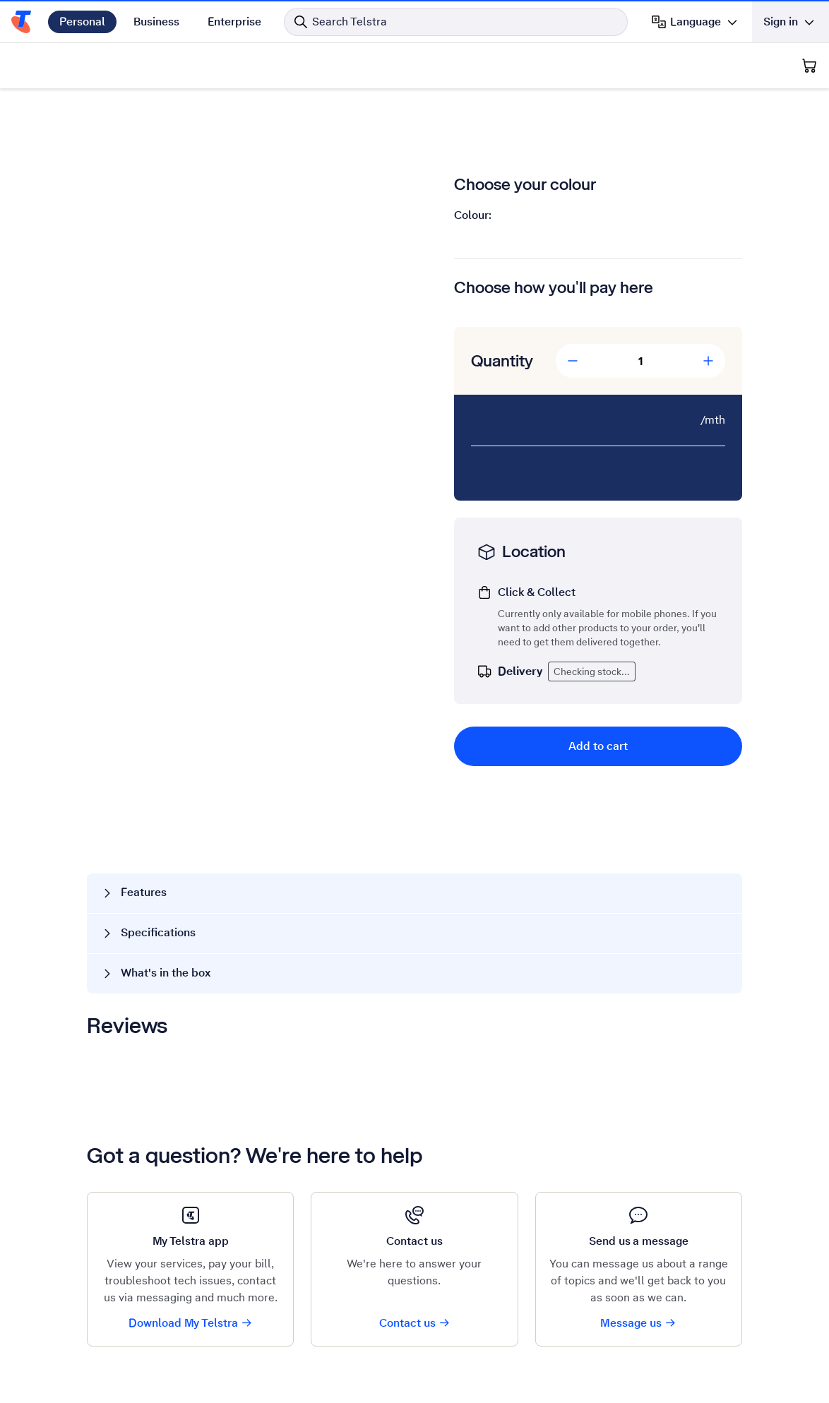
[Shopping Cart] (809, 65)
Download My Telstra (191, 1322)
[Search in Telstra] (456, 22)
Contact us (415, 1322)
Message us (638, 1322)
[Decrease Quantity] (573, 361)
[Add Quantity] (708, 361)
